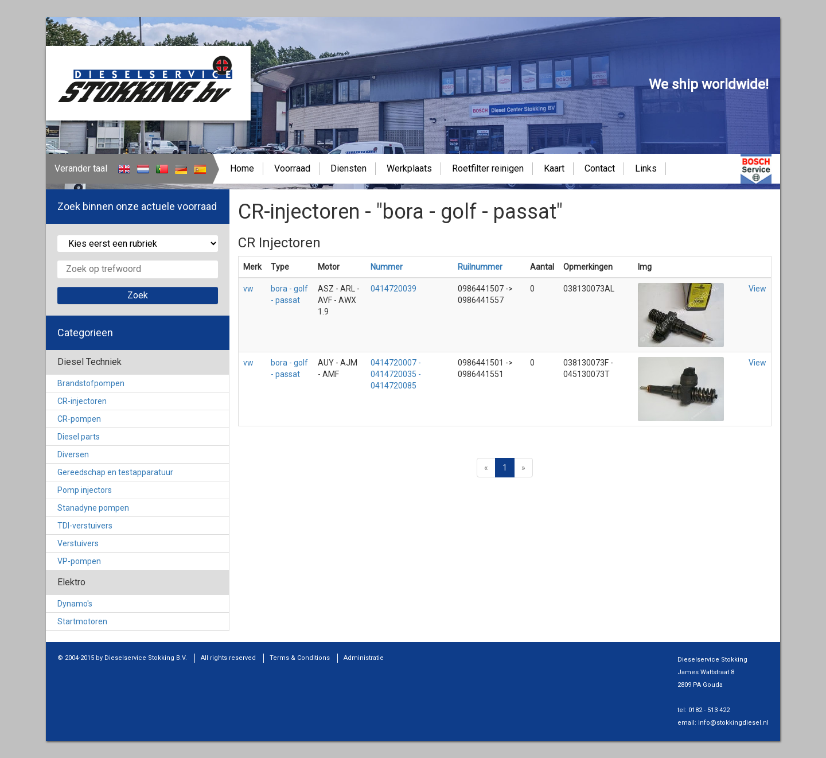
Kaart (554, 168)
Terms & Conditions (300, 658)
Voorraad (292, 168)
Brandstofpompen (90, 383)
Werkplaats (409, 168)
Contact (600, 168)
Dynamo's (74, 603)
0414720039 (393, 288)
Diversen (73, 454)
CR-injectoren (82, 401)
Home (242, 168)
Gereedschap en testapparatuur (115, 472)
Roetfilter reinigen (488, 168)
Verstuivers (78, 543)
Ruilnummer (480, 266)
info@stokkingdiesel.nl (733, 722)
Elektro (71, 582)
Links (646, 168)
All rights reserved (228, 658)
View (757, 288)
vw (248, 288)
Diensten (348, 168)
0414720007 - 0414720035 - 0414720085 (396, 374)
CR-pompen (79, 418)
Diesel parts (78, 436)
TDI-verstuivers (84, 525)
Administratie (364, 658)
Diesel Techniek (89, 361)
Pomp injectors (84, 490)
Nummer (387, 266)
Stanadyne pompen (93, 507)
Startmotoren (82, 621)
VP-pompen (79, 561)
